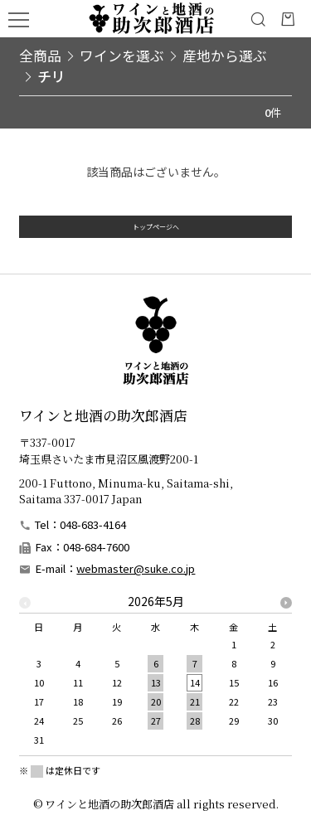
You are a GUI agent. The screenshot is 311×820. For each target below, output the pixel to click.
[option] (155, 675)
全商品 (40, 55)
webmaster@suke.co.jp (135, 568)
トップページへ (156, 235)
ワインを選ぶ (122, 56)
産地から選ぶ (224, 56)
